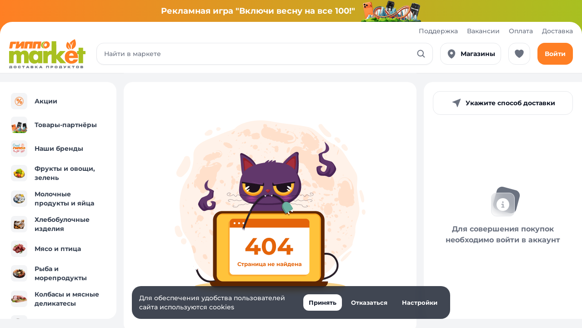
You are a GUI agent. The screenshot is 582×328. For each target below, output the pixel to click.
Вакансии (483, 31)
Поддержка (438, 31)
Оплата (521, 31)
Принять (322, 302)
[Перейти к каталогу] (47, 53)
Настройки (419, 302)
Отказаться (369, 302)
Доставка (557, 31)
